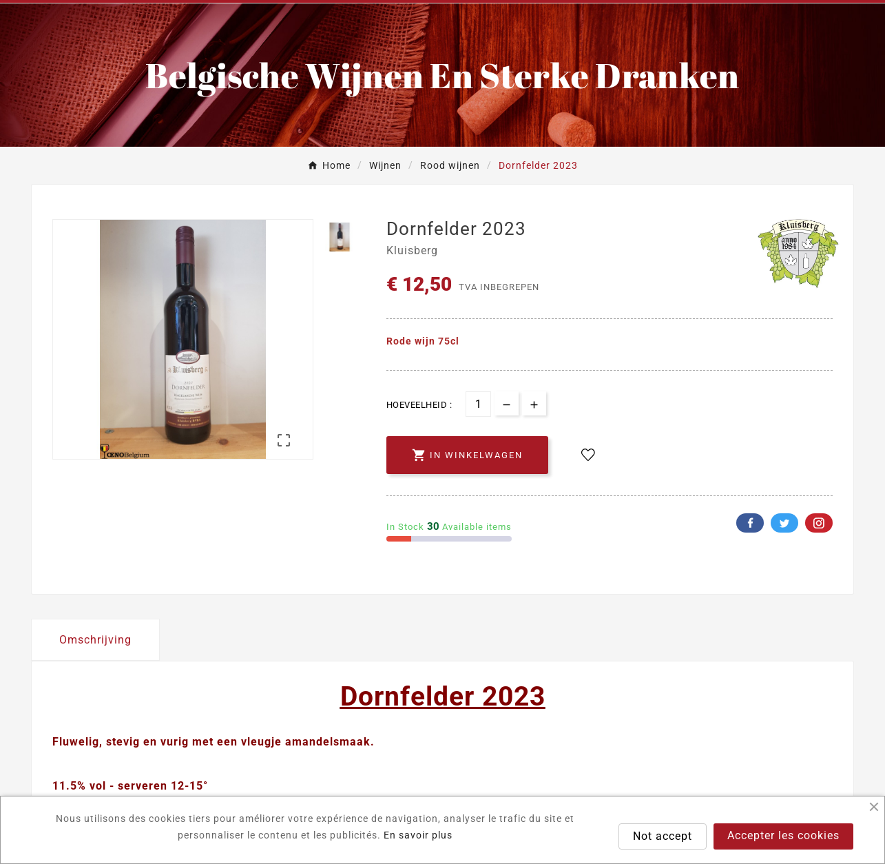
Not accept (662, 836)
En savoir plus (418, 835)
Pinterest (819, 523)
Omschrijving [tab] (95, 639)
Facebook (750, 523)
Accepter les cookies (783, 835)
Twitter (784, 523)
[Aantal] (478, 404)
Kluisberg (412, 251)
